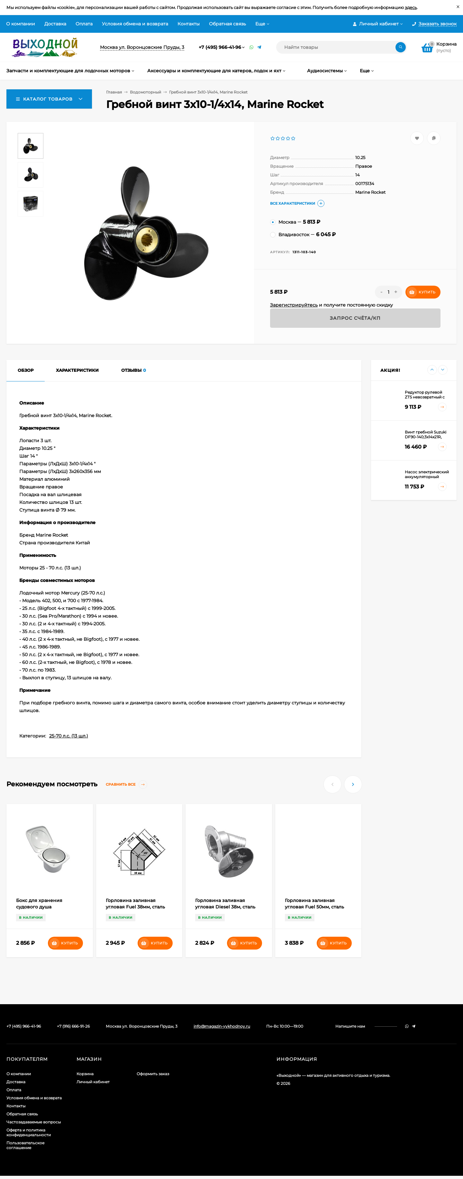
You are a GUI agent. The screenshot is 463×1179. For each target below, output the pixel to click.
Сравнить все (126, 784)
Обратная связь (227, 24)
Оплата (84, 24)
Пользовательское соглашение (25, 1145)
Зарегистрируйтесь (294, 305)
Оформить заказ (153, 1073)
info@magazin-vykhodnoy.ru (222, 1026)
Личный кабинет (93, 1081)
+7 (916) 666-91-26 (73, 1026)
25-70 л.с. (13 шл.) (68, 736)
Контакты (188, 24)
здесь (411, 7)
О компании (20, 24)
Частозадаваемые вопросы (33, 1122)
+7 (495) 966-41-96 (220, 47)
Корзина (85, 1073)
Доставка (55, 24)
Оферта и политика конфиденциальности (28, 1132)
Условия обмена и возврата (135, 24)
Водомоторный (145, 92)
